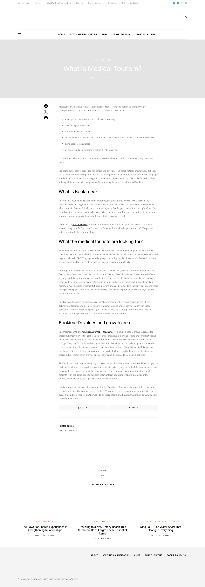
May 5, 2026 (164, 535)
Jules (38, 535)
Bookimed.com (80, 224)
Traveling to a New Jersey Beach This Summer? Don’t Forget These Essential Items (102, 530)
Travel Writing (121, 34)
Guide (105, 34)
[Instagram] (182, 3)
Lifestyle (112, 3)
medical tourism (69, 431)
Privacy (38, 3)
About (61, 34)
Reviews (79, 3)
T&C (123, 3)
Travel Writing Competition (58, 3)
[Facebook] (174, 3)
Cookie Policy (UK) (145, 34)
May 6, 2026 (106, 538)
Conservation (24, 3)
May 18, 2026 (48, 535)
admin (112, 77)
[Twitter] (186, 3)
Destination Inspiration (83, 34)
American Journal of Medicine (97, 331)
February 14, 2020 (98, 77)
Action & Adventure (151, 522)
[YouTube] (178, 3)
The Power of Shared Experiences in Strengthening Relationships (44, 528)
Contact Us (134, 3)
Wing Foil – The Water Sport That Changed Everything (160, 528)
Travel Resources (96, 3)
